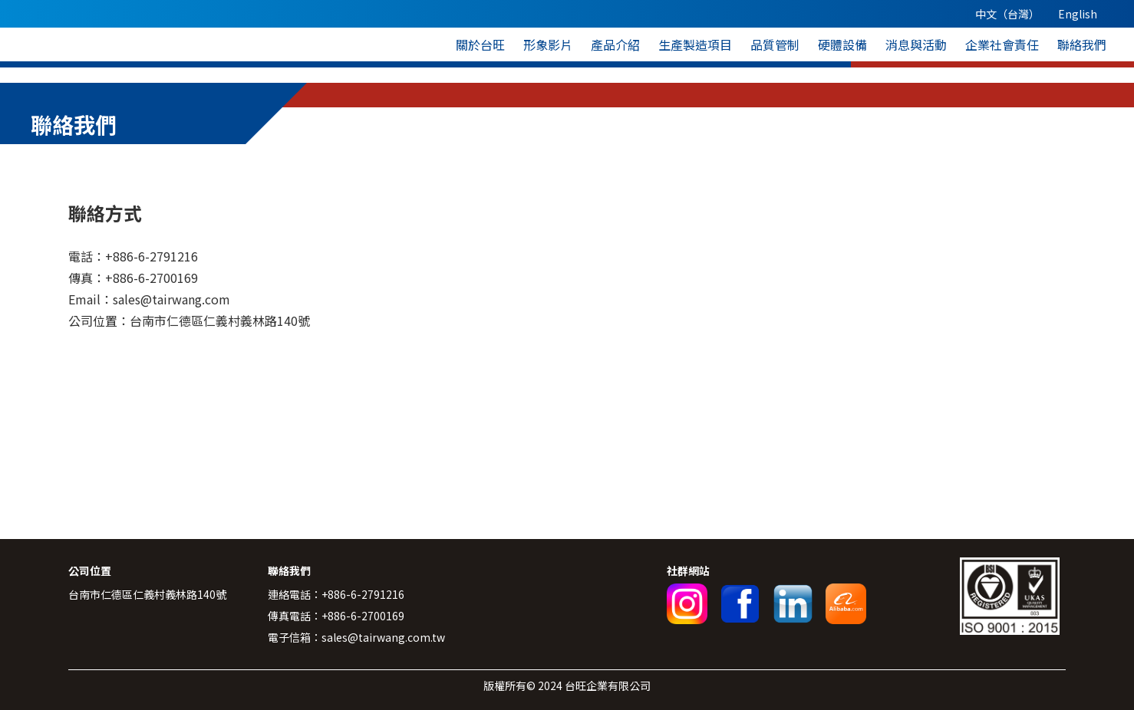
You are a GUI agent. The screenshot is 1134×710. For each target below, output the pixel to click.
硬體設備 (842, 44)
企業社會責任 (1002, 44)
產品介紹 (615, 44)
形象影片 (547, 44)
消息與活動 (916, 44)
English (1077, 13)
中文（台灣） (1007, 13)
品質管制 (774, 44)
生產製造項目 (695, 44)
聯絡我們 (1081, 44)
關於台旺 (480, 44)
